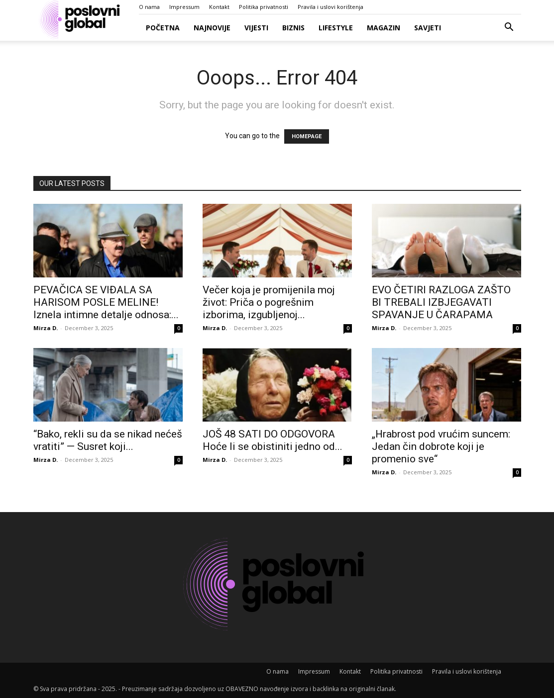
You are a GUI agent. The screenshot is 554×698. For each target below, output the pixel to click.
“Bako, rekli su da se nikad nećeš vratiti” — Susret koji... (107, 440)
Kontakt (219, 6)
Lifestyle (336, 27)
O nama (149, 6)
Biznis (293, 27)
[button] (509, 28)
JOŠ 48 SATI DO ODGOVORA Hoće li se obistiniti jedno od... (272, 440)
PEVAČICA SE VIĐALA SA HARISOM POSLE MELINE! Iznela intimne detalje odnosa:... (106, 302)
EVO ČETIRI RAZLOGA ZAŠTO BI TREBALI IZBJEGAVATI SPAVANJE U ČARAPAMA (441, 302)
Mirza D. (45, 328)
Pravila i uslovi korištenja (330, 6)
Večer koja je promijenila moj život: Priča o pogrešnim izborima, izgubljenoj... (269, 302)
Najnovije (212, 27)
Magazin (383, 27)
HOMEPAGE (307, 136)
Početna (163, 27)
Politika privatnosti (263, 6)
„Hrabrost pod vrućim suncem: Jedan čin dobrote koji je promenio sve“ (441, 446)
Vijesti (256, 27)
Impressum (184, 6)
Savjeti (427, 27)
